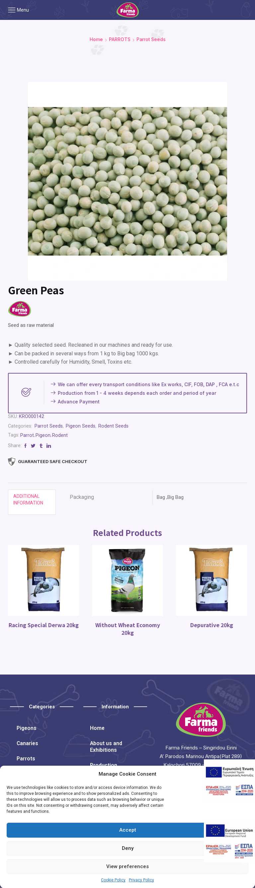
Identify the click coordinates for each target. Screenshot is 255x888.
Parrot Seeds (151, 39)
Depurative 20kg (211, 625)
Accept (127, 830)
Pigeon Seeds (81, 426)
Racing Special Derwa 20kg (43, 625)
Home (96, 39)
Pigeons (27, 728)
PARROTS (119, 39)
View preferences (127, 866)
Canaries (28, 743)
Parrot (27, 435)
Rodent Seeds (114, 426)
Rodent (60, 435)
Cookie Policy (113, 880)
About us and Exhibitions (106, 746)
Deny (127, 848)
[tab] (32, 502)
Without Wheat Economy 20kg (127, 629)
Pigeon (43, 435)
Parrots (26, 759)
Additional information (28, 499)
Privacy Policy (141, 880)
